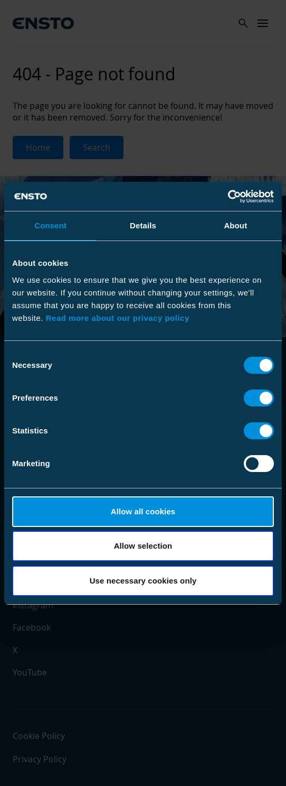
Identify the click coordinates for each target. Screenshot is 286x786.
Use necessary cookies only (143, 580)
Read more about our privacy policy (117, 317)
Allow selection (143, 545)
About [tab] (235, 225)
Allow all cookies (143, 511)
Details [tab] (143, 225)
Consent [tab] (50, 225)
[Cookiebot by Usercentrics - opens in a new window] (228, 197)
